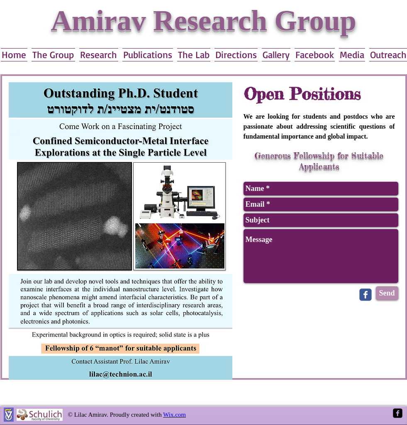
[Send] (387, 293)
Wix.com (174, 414)
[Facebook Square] (397, 413)
